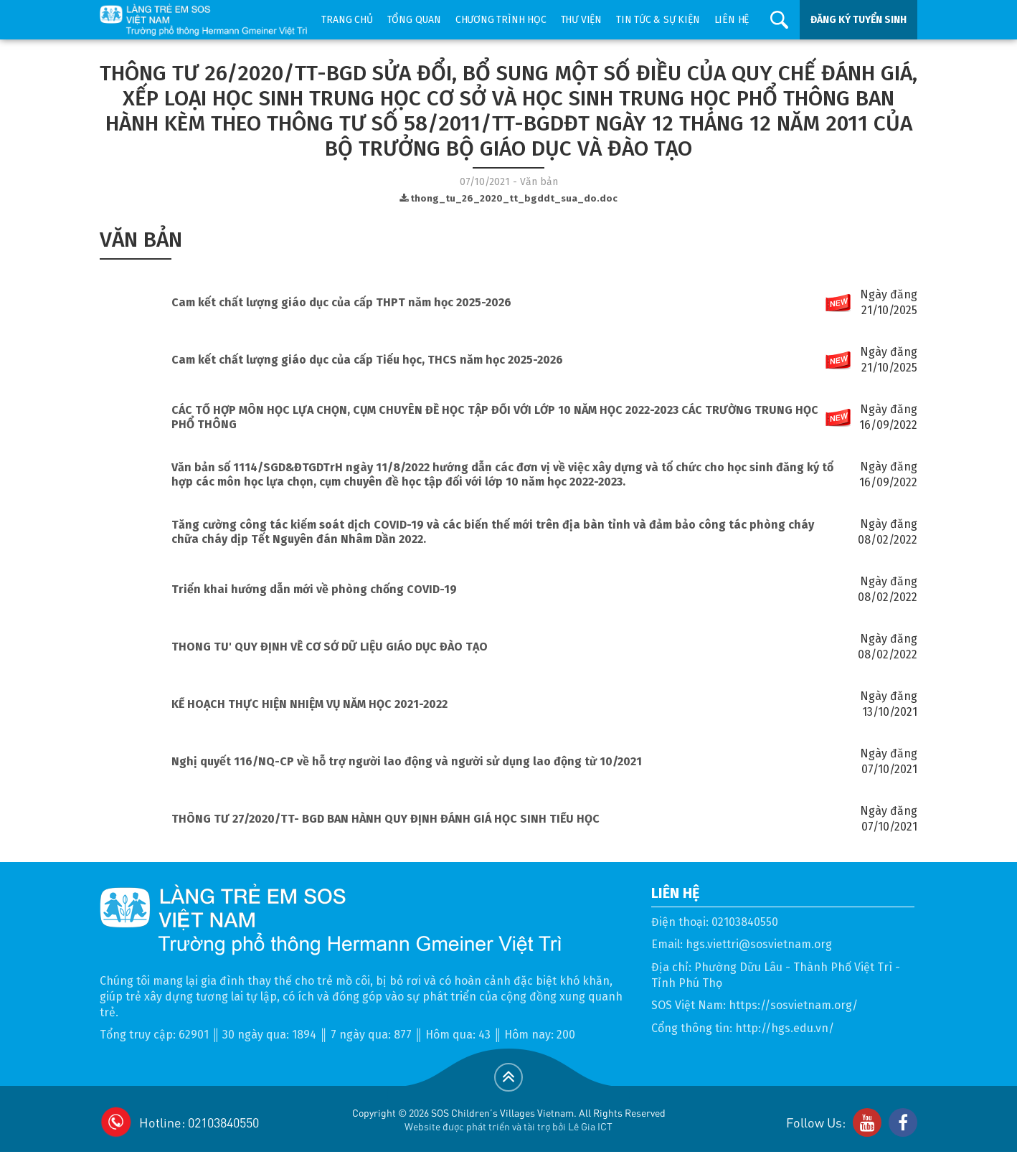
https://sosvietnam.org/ (793, 1005)
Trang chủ (346, 20)
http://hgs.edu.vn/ (784, 1028)
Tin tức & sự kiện (658, 20)
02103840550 (744, 922)
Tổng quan (414, 20)
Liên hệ (731, 20)
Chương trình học (501, 20)
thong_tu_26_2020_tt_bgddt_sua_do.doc (508, 198)
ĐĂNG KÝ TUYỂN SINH (858, 20)
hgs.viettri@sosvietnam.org (759, 944)
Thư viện (581, 20)
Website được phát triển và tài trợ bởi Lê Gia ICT (508, 1126)
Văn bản (141, 239)
